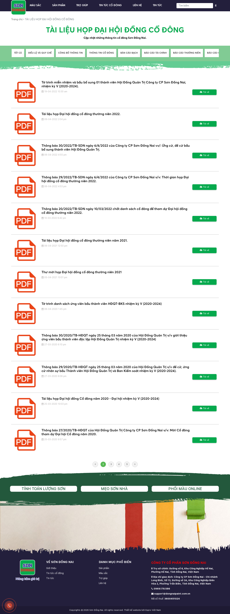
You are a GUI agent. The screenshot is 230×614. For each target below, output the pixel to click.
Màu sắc (35, 5)
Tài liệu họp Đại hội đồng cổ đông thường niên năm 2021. (85, 240)
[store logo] (18, 7)
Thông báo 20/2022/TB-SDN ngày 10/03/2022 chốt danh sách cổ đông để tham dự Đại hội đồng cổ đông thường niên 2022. (114, 210)
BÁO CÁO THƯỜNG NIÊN (187, 53)
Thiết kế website (132, 610)
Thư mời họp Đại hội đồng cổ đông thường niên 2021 (82, 272)
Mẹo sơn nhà (114, 488)
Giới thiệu (51, 568)
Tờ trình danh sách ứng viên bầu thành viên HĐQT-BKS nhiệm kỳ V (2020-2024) (102, 303)
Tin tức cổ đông (110, 5)
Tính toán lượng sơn (43, 488)
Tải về (204, 92)
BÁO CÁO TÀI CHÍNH (155, 53)
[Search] (195, 5)
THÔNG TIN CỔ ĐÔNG (101, 53)
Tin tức (157, 5)
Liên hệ (137, 5)
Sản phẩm (58, 5)
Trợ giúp (82, 5)
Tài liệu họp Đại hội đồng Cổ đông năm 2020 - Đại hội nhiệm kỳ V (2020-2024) (100, 398)
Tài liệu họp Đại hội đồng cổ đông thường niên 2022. (81, 114)
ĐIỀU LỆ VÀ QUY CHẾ (40, 53)
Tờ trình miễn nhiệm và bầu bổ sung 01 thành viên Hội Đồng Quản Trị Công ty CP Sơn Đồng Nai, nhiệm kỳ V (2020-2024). (114, 84)
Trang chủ (17, 19)
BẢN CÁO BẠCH (129, 53)
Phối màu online (185, 488)
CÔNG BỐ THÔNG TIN (70, 53)
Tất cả (18, 53)
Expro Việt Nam (153, 610)
